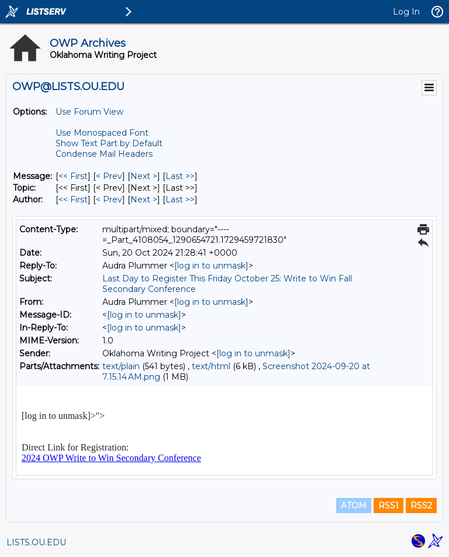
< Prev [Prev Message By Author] (109, 199)
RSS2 (421, 505)
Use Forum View (89, 111)
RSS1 (388, 505)
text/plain (121, 366)
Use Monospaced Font (102, 133)
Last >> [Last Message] (180, 176)
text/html (211, 366)
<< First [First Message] (73, 176)
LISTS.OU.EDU (36, 542)
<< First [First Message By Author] (73, 199)
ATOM (354, 505)
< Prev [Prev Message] (109, 176)
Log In (406, 11)
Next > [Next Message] (143, 176)
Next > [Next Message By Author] (143, 199)
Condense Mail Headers (104, 154)
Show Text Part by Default (109, 143)
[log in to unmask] (211, 265)
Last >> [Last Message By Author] (180, 199)
